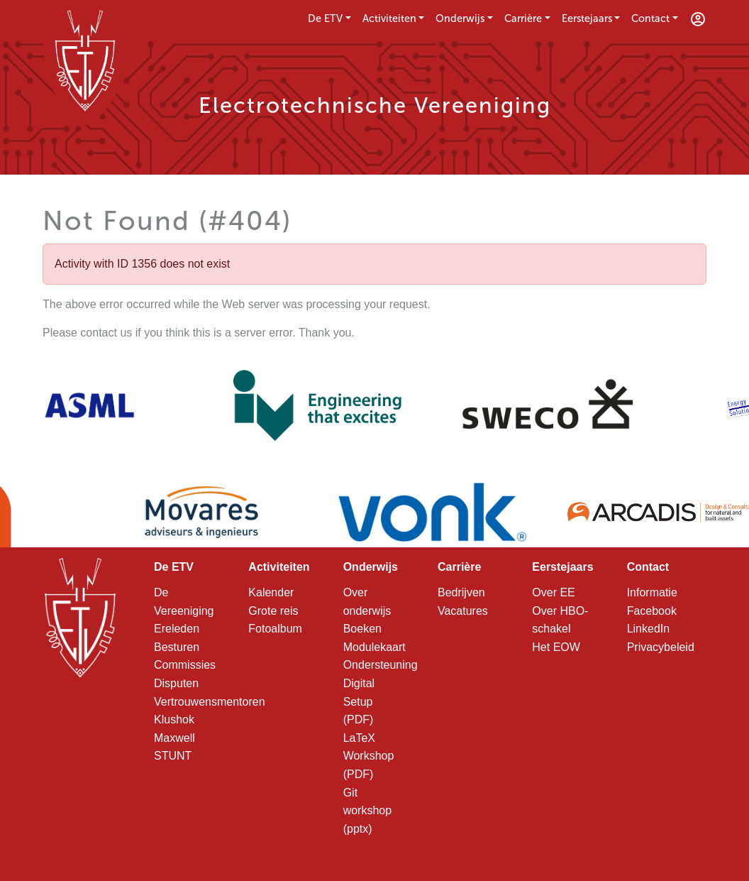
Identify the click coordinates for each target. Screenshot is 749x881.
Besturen (176, 647)
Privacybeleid (660, 647)
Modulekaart (374, 647)
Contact (650, 18)
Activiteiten (389, 18)
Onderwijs (459, 18)
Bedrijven (461, 592)
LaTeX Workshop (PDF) (368, 756)
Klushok (174, 719)
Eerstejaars (587, 18)
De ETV (325, 18)
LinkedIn (648, 629)
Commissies (185, 665)
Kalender (271, 592)
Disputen (176, 683)
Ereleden (176, 629)
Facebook (652, 611)
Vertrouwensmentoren (209, 702)
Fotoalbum (275, 629)
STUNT (173, 756)
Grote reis (273, 611)
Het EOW (556, 647)
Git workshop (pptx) (367, 811)
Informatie (652, 592)
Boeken (362, 629)
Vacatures (463, 611)
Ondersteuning (380, 665)
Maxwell (174, 738)
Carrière (523, 18)
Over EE (553, 592)
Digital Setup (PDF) (358, 701)
